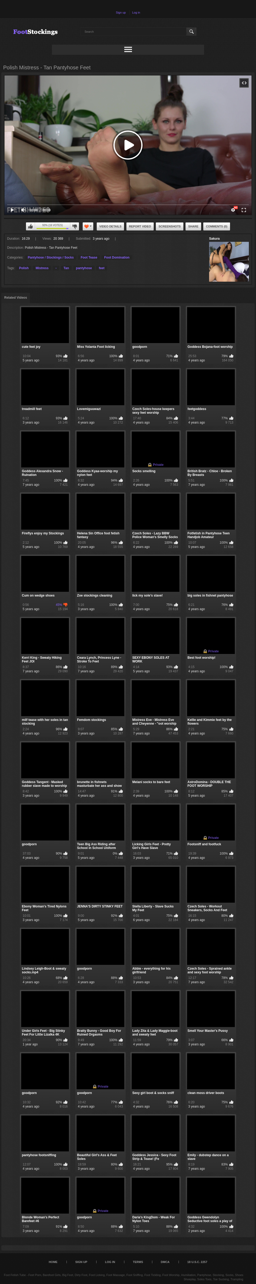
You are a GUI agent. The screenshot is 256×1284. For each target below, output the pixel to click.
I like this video (30, 226)
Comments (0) (216, 226)
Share (193, 226)
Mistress (42, 268)
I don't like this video (74, 226)
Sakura (214, 238)
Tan (66, 268)
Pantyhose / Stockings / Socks (51, 257)
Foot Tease (89, 257)
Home (53, 1262)
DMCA (165, 1262)
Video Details (110, 226)
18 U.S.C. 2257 (197, 1262)
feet (101, 268)
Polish (24, 268)
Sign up (121, 12)
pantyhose (84, 268)
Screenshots (169, 226)
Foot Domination (116, 257)
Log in (136, 12)
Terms (138, 1262)
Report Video (140, 226)
